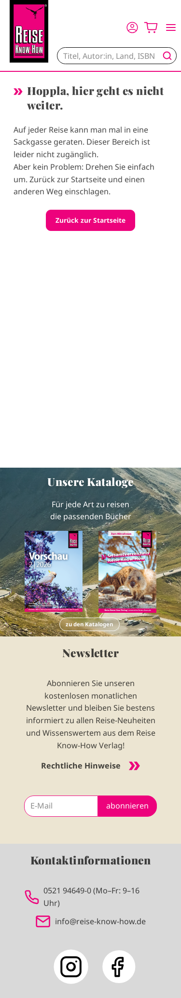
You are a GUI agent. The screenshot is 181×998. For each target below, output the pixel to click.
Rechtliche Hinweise (90, 765)
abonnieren (127, 805)
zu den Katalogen (89, 624)
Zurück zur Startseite (90, 220)
